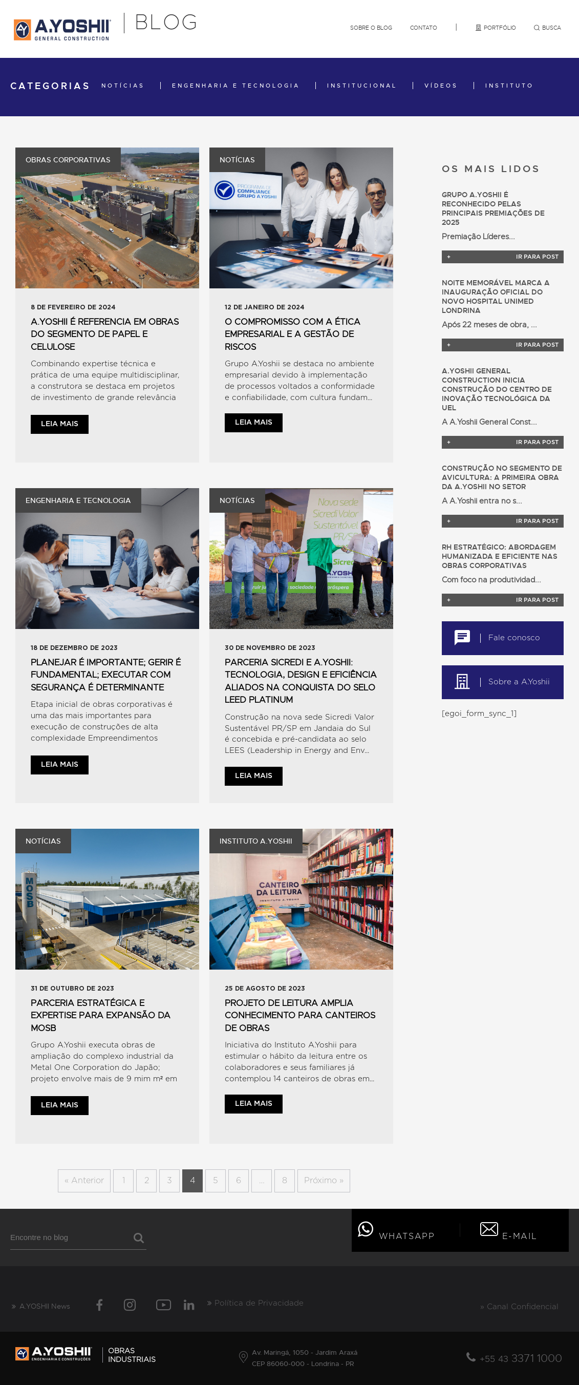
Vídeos (441, 85)
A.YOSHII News (40, 1306)
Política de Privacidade (255, 1303)
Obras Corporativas (68, 159)
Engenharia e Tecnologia (236, 85)
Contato (423, 27)
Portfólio (495, 27)
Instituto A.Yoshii (256, 841)
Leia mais (59, 424)
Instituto (509, 85)
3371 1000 (521, 1358)
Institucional (362, 85)
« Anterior (84, 1181)
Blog (167, 23)
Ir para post (503, 257)
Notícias (123, 85)
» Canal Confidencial (519, 1307)
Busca (547, 27)
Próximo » (324, 1181)
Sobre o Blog (371, 27)
